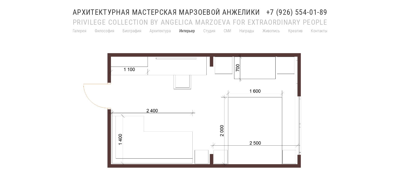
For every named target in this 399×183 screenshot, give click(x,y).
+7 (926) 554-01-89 (296, 12)
